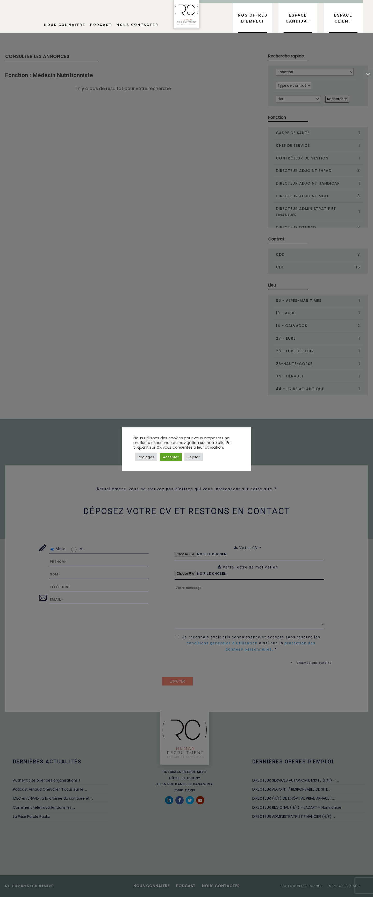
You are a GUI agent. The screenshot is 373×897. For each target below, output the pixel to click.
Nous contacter (138, 25)
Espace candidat (298, 18)
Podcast (101, 25)
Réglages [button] (146, 457)
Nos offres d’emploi (252, 18)
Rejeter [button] (194, 457)
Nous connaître (64, 25)
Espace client (343, 18)
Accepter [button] (171, 457)
